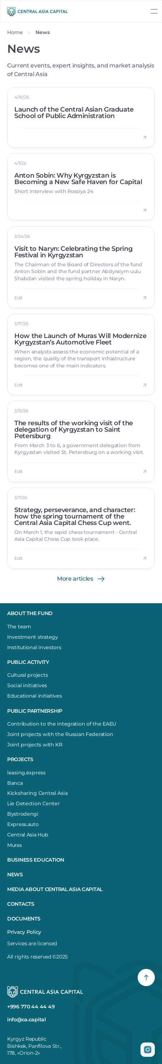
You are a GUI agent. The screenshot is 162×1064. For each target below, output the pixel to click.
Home (15, 32)
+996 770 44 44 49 (30, 1006)
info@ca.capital (26, 1019)
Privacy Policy (24, 932)
